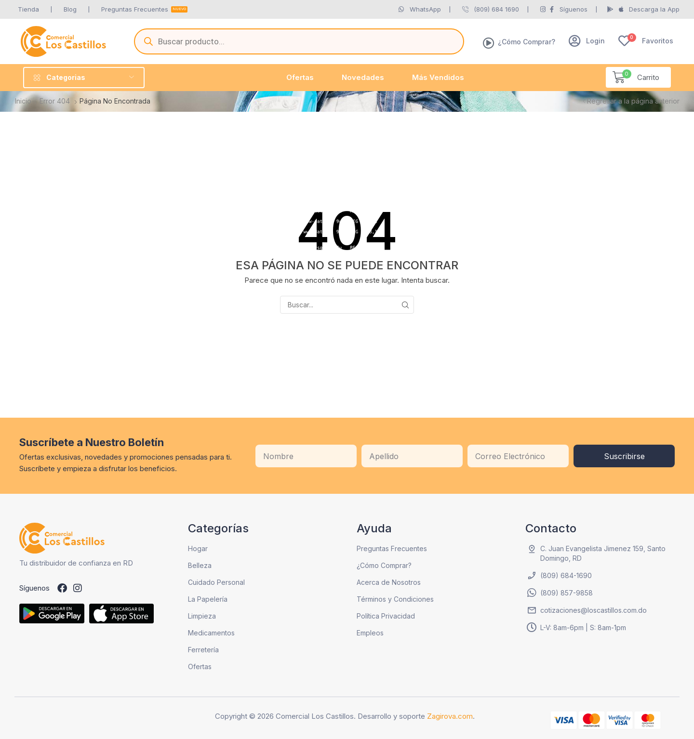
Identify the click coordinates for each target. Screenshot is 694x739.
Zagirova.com (450, 716)
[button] (587, 41)
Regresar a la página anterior (633, 101)
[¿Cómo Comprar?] (488, 43)
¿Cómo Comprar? (526, 42)
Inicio (23, 101)
